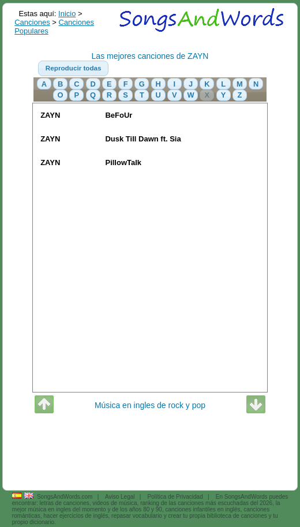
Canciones (32, 22)
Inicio (67, 13)
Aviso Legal (120, 497)
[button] (73, 69)
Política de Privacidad (175, 497)
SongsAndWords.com (65, 497)
